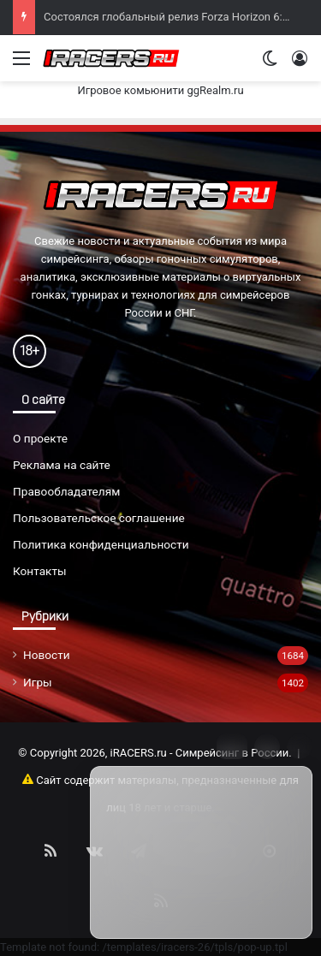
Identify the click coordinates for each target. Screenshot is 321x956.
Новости (46, 655)
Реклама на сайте (61, 465)
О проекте (40, 438)
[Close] (299, 746)
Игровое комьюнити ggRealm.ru (160, 90)
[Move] (232, 746)
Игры (37, 682)
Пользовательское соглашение (99, 518)
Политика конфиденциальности (101, 544)
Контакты (40, 571)
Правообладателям (66, 491)
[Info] (267, 746)
